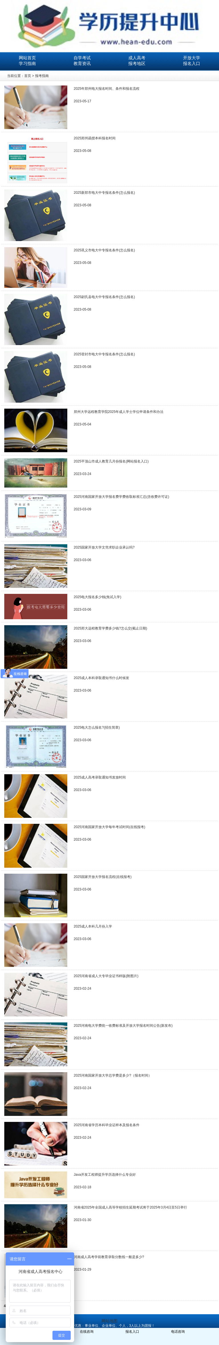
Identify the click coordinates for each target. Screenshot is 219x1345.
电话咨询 (178, 1332)
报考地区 (136, 63)
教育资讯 (82, 63)
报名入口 (191, 63)
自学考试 (82, 57)
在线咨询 (87, 1332)
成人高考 (136, 57)
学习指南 (27, 63)
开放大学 (191, 57)
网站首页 (27, 57)
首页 (27, 76)
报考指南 (42, 76)
